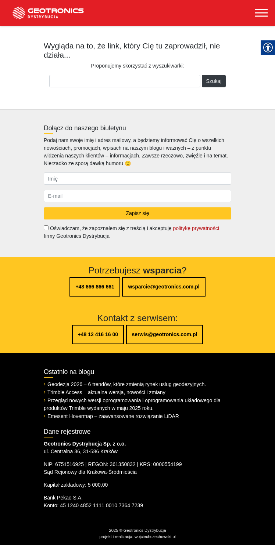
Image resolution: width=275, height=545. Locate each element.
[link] (42, 13)
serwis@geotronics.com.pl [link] (164, 334)
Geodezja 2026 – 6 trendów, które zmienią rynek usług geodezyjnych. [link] (126, 384)
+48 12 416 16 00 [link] (98, 334)
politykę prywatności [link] (196, 228)
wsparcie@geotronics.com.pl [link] (163, 287)
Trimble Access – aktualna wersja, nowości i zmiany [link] (106, 392)
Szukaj (213, 81)
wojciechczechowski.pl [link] (155, 536)
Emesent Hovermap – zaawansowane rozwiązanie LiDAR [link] (113, 416)
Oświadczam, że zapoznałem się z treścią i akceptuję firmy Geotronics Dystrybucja (131, 232)
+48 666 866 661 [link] (94, 287)
